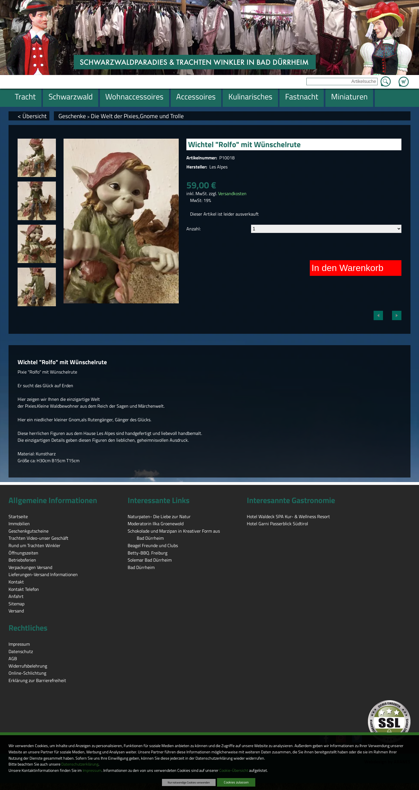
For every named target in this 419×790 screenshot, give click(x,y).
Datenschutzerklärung (79, 764)
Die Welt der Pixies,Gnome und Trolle (137, 115)
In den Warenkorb (347, 268)
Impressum (92, 770)
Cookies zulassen (236, 782)
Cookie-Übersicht (233, 770)
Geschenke (72, 115)
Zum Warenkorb (403, 78)
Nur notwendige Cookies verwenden (189, 782)
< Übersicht (32, 115)
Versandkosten (232, 193)
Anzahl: (193, 228)
